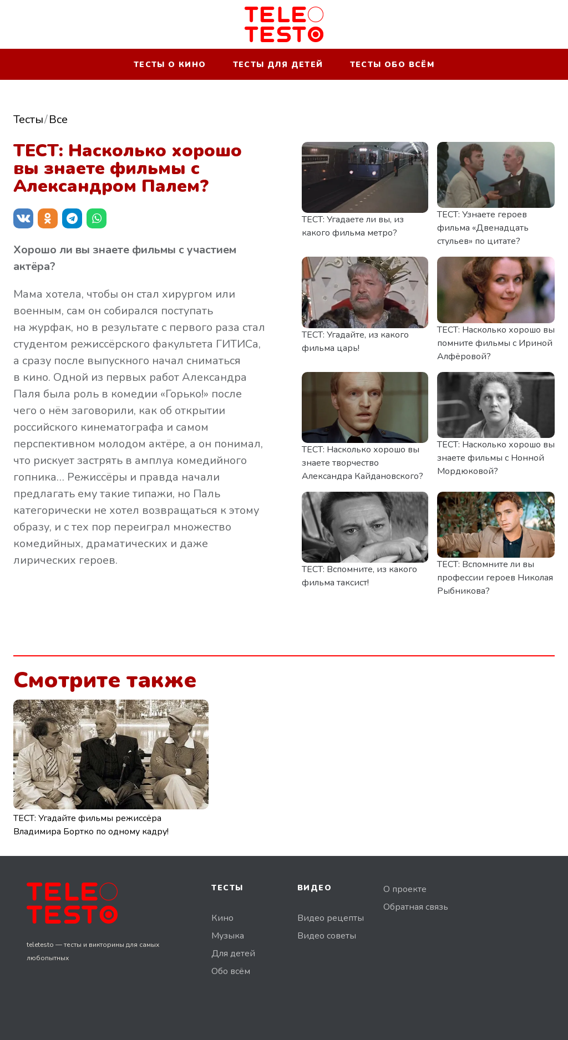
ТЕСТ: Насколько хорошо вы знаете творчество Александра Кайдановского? (362, 462)
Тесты (28, 119)
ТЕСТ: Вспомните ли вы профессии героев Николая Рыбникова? (495, 577)
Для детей (233, 953)
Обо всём (230, 971)
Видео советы (326, 936)
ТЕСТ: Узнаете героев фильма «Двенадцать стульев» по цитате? (483, 227)
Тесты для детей (278, 64)
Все (58, 119)
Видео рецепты (330, 918)
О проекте (405, 889)
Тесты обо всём (392, 64)
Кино (222, 918)
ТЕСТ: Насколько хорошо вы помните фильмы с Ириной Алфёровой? (496, 343)
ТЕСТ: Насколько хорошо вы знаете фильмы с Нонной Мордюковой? (496, 458)
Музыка (227, 936)
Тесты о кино (170, 64)
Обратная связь (415, 907)
